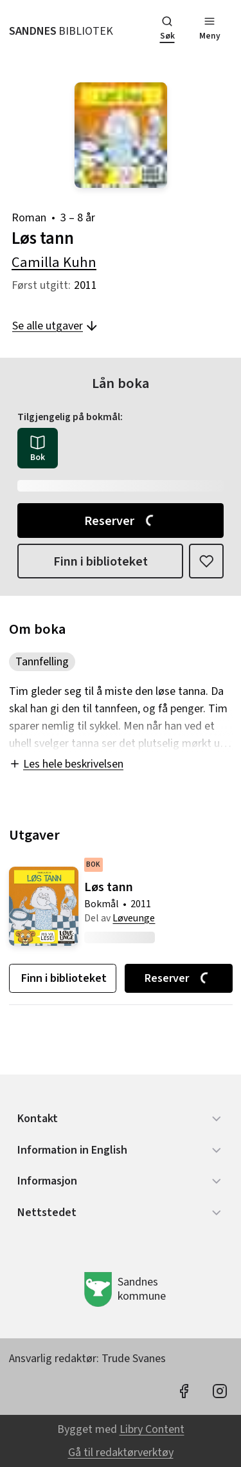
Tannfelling (42, 662)
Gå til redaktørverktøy (121, 1452)
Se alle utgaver (55, 326)
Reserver (121, 521)
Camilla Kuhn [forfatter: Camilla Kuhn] (54, 262)
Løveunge (133, 918)
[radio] (37, 448)
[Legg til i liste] (206, 561)
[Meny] (210, 29)
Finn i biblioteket (100, 561)
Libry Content (152, 1429)
